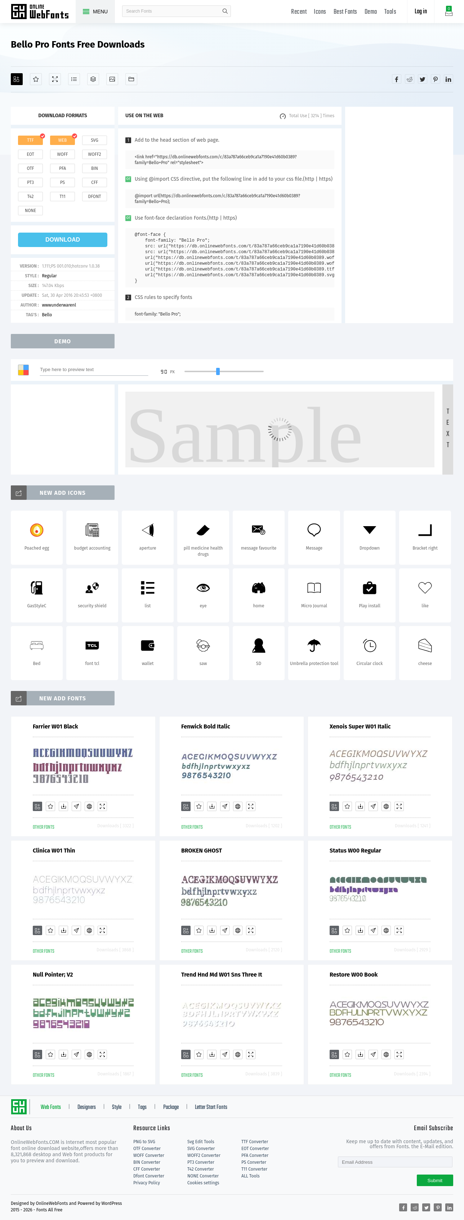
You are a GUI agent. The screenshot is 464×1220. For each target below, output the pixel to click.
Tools (390, 12)
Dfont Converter (148, 1176)
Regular (49, 275)
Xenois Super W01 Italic (360, 726)
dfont (94, 196)
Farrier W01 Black (55, 726)
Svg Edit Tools (200, 1141)
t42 (30, 196)
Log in (421, 11)
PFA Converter (254, 1155)
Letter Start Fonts (211, 1107)
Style (116, 1107)
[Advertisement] (399, 215)
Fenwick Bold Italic (205, 726)
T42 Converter (200, 1169)
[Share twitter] (422, 79)
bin (94, 168)
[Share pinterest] (435, 79)
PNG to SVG (144, 1141)
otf (30, 168)
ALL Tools (250, 1176)
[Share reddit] (409, 79)
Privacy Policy (146, 1182)
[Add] (17, 79)
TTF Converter (254, 1141)
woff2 (94, 154)
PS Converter (253, 1162)
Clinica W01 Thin (54, 850)
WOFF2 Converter (203, 1155)
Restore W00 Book (354, 974)
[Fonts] (131, 79)
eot (30, 154)
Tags (142, 1107)
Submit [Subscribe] (435, 1180)
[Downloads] (63, 806)
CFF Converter (146, 1169)
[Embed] (89, 806)
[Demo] (55, 79)
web (62, 140)
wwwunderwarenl (59, 305)
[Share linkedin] (448, 79)
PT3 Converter (200, 1162)
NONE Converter (203, 1176)
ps (62, 182)
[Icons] (112, 79)
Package (171, 1107)
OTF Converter (147, 1148)
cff (94, 182)
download (62, 240)
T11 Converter (254, 1169)
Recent (299, 12)
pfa (62, 168)
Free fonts (43, 12)
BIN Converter (146, 1162)
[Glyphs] (74, 79)
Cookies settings (203, 1182)
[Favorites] (36, 79)
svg (94, 140)
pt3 (30, 182)
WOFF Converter (148, 1155)
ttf (30, 140)
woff (62, 154)
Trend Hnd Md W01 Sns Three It (221, 974)
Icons (320, 12)
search (225, 11)
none (30, 210)
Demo (371, 12)
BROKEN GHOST (201, 850)
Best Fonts (345, 12)
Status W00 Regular (355, 850)
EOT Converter (255, 1148)
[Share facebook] (396, 79)
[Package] (93, 79)
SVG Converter (201, 1148)
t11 (62, 196)
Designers (86, 1107)
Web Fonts (51, 1107)
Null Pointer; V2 (53, 974)
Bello (47, 314)
